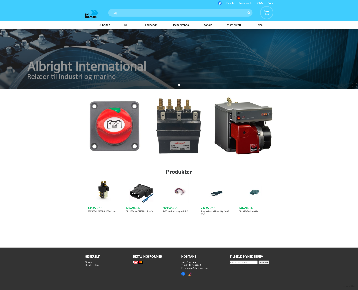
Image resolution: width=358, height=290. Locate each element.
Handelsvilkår (92, 264)
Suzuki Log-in (245, 3)
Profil (270, 3)
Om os (88, 261)
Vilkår (260, 3)
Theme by (349, 286)
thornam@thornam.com (196, 268)
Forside (230, 3)
